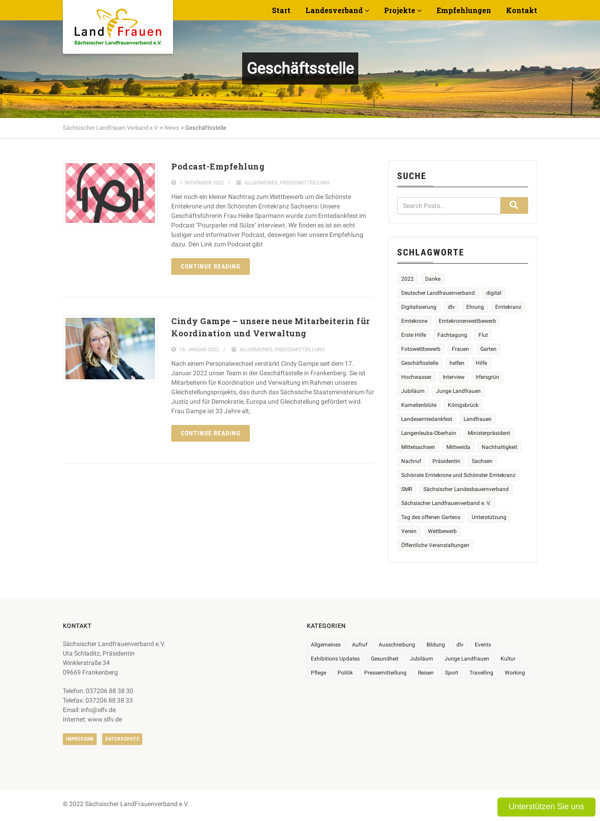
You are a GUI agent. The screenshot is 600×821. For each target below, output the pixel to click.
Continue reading (210, 266)
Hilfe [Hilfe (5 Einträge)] (481, 363)
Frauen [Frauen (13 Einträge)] (460, 349)
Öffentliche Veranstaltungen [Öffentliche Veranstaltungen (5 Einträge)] (435, 545)
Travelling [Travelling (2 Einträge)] (481, 673)
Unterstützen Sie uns (546, 806)
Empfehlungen (463, 10)
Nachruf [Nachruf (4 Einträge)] (411, 461)
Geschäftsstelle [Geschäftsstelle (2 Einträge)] (419, 363)
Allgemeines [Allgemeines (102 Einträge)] (326, 645)
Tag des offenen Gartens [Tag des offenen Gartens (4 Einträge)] (430, 517)
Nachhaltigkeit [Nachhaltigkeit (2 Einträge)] (499, 447)
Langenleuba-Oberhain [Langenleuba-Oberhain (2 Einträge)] (428, 433)
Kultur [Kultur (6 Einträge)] (508, 659)
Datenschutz (122, 739)
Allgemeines (260, 183)
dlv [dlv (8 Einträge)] (460, 645)
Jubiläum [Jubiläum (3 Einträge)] (421, 659)
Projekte (399, 10)
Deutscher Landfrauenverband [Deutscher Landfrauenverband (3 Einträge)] (438, 293)
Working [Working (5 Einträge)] (515, 673)
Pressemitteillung (305, 183)
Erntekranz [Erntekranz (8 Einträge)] (508, 307)
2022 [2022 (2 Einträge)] (407, 279)
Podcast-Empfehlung (217, 166)
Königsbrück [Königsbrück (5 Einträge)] (463, 405)
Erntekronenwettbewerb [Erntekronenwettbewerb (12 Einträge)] (467, 321)
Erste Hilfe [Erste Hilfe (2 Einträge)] (413, 335)
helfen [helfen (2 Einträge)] (457, 363)
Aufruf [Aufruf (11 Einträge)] (359, 645)
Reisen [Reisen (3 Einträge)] (426, 673)
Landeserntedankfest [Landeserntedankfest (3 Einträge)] (426, 419)
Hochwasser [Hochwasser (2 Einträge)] (416, 377)
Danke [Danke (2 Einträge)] (433, 279)
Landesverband (334, 10)
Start (281, 10)
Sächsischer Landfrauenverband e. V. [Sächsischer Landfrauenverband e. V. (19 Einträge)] (446, 503)
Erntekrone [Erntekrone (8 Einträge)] (414, 321)
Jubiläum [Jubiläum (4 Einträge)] (413, 391)
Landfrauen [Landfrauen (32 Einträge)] (478, 419)
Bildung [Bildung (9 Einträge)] (436, 645)
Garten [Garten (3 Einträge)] (488, 349)
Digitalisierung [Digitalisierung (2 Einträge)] (418, 307)
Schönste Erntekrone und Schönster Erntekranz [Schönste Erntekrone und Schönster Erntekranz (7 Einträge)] (458, 475)
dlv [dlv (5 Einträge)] (451, 307)
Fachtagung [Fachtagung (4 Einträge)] (452, 335)
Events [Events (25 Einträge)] (483, 645)
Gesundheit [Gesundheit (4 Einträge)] (384, 659)
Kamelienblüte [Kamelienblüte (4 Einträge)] (418, 405)
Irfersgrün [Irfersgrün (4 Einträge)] (487, 377)
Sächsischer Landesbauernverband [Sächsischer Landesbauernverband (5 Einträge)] (466, 489)
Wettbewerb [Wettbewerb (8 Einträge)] (442, 531)
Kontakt (521, 10)
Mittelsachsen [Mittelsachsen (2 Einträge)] (418, 447)
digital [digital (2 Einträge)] (494, 293)
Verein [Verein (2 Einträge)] (409, 531)
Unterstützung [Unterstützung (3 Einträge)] (489, 517)
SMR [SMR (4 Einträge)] (406, 489)
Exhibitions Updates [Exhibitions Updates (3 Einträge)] (335, 659)
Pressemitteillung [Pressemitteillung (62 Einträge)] (385, 673)
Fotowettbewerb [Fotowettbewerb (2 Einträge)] (421, 349)
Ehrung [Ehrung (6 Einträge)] (475, 307)
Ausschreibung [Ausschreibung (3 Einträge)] (397, 645)
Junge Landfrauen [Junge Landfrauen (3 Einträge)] (458, 391)
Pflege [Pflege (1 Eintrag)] (318, 673)
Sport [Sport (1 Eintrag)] (451, 673)
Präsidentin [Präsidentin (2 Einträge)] (446, 461)
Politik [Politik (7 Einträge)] (345, 673)
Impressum (80, 739)
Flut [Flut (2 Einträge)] (483, 335)
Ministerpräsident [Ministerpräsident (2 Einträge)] (489, 433)
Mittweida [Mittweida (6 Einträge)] (458, 447)
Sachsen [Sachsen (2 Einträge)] (482, 461)
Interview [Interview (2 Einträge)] (453, 377)
